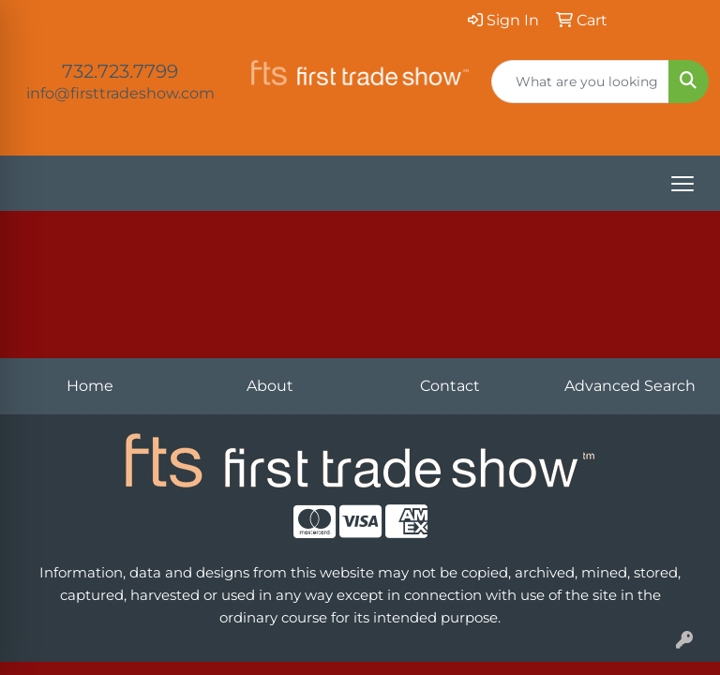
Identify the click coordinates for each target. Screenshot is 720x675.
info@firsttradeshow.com (120, 93)
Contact (450, 386)
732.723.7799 (120, 71)
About (270, 386)
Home (90, 386)
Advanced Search (630, 386)
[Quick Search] (580, 81)
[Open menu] (682, 183)
